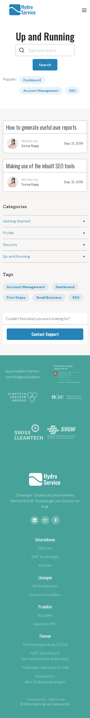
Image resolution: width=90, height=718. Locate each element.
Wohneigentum (45, 586)
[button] (84, 9)
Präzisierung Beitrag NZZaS (45, 644)
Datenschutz (36, 699)
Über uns (45, 548)
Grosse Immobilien (45, 594)
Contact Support (45, 334)
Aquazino (45, 615)
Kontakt (45, 565)
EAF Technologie (45, 556)
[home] (22, 10)
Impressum (56, 699)
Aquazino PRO (45, 623)
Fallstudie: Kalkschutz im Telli (45, 667)
